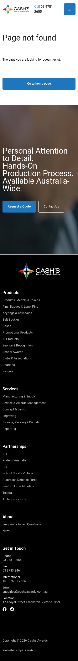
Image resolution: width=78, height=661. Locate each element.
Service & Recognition (17, 345)
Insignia (7, 371)
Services (10, 388)
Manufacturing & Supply (19, 396)
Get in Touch (14, 548)
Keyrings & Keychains (17, 313)
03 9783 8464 (12, 570)
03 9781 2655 (12, 560)
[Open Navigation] (70, 9)
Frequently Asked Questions (21, 524)
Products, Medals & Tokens (21, 300)
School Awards (12, 352)
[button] (19, 207)
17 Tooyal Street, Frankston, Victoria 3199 (31, 602)
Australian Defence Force (19, 479)
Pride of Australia (14, 460)
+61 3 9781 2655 (14, 581)
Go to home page (39, 83)
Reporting (9, 428)
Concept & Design (14, 409)
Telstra (7, 492)
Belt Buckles (11, 319)
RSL (5, 467)
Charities (8, 365)
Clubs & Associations (17, 358)
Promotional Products (17, 332)
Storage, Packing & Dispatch (21, 422)
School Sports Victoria (17, 473)
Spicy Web (26, 650)
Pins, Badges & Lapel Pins (20, 306)
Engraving (9, 416)
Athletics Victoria (14, 499)
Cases (6, 326)
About (8, 516)
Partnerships (14, 446)
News (6, 530)
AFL (5, 454)
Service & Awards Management (24, 403)
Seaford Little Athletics (18, 486)
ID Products (10, 339)
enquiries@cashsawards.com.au (25, 591)
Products (10, 292)
